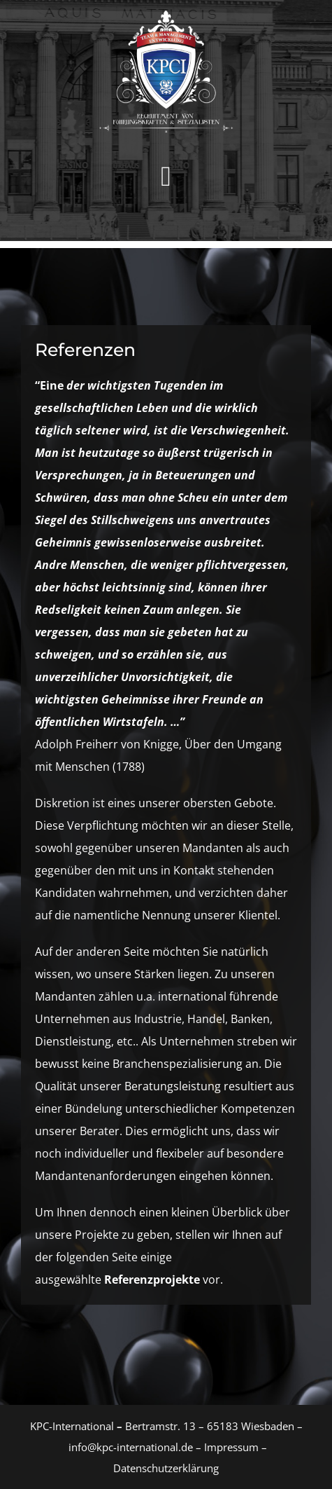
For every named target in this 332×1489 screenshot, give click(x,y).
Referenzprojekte (152, 1279)
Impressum (230, 1447)
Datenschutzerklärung (166, 1468)
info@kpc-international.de (130, 1447)
